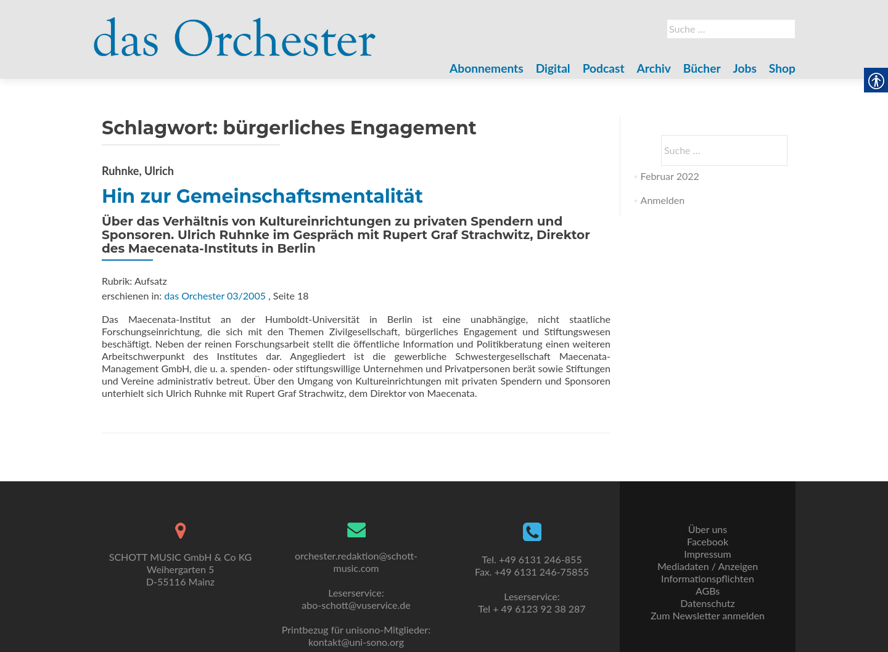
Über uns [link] (707, 529)
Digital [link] (553, 68)
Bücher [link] (702, 68)
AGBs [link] (708, 591)
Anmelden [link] (662, 200)
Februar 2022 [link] (670, 176)
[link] (234, 29)
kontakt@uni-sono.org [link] (356, 642)
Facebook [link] (707, 541)
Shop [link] (782, 68)
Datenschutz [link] (707, 603)
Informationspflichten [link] (707, 578)
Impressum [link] (707, 554)
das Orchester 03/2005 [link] (215, 295)
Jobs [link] (745, 68)
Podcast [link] (604, 68)
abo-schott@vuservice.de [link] (356, 605)
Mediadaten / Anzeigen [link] (707, 566)
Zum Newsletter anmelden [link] (708, 615)
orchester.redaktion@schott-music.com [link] (356, 562)
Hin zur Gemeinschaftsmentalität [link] (262, 196)
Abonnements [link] (487, 68)
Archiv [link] (654, 68)
